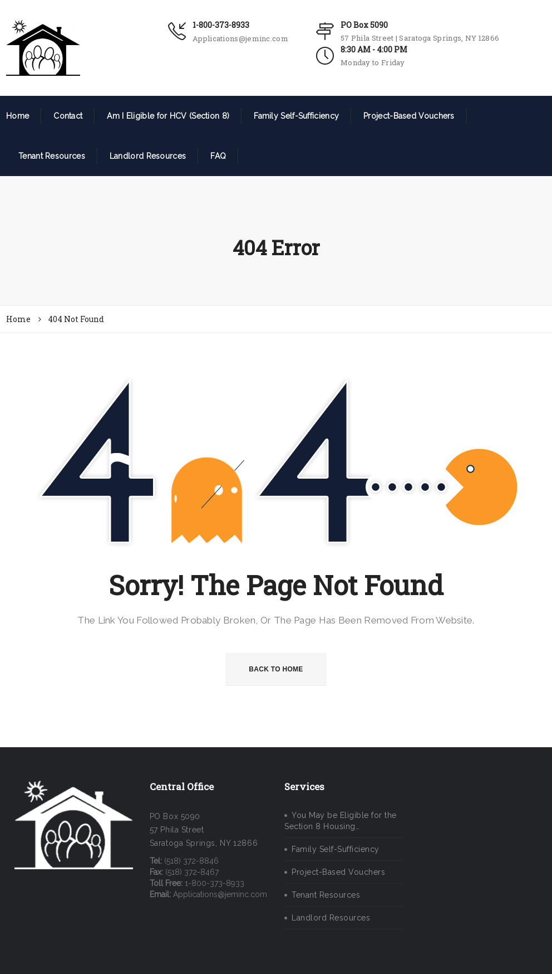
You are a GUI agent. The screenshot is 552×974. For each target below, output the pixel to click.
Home (17, 115)
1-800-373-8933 (221, 25)
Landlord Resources (148, 156)
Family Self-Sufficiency (296, 115)
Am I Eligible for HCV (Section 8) (168, 115)
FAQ (218, 156)
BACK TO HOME (276, 669)
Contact (67, 115)
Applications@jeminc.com (240, 38)
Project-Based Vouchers (409, 115)
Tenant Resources (51, 156)
